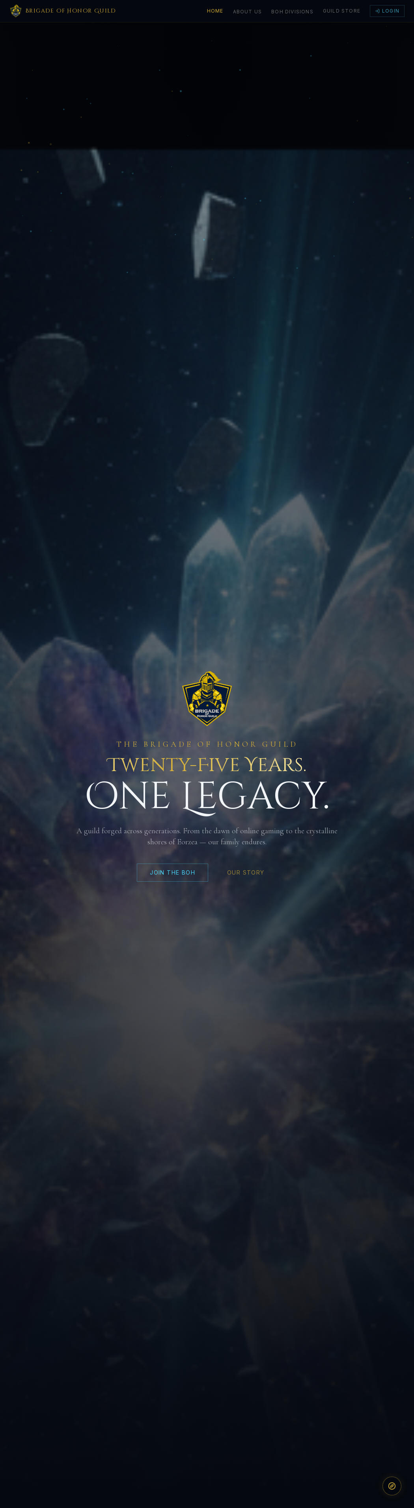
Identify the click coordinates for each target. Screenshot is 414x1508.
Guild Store (341, 11)
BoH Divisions (292, 12)
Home (215, 11)
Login (387, 11)
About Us (247, 12)
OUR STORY (246, 876)
